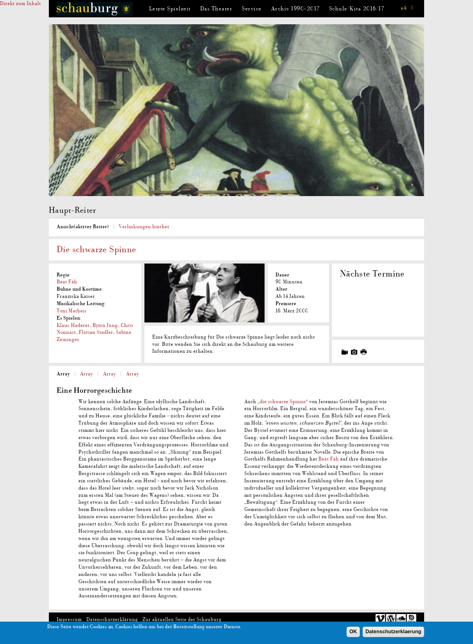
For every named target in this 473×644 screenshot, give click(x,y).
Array (63, 373)
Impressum (69, 619)
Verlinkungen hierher (144, 226)
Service (252, 8)
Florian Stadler (96, 332)
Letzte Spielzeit (170, 8)
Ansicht (83, 226)
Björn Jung (105, 325)
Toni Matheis (72, 311)
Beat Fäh (67, 282)
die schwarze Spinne (283, 401)
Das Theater (216, 8)
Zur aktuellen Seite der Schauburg (182, 619)
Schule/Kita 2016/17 (356, 8)
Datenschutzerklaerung (393, 633)
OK (353, 633)
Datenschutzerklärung (112, 619)
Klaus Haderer (73, 325)
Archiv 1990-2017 (295, 8)
